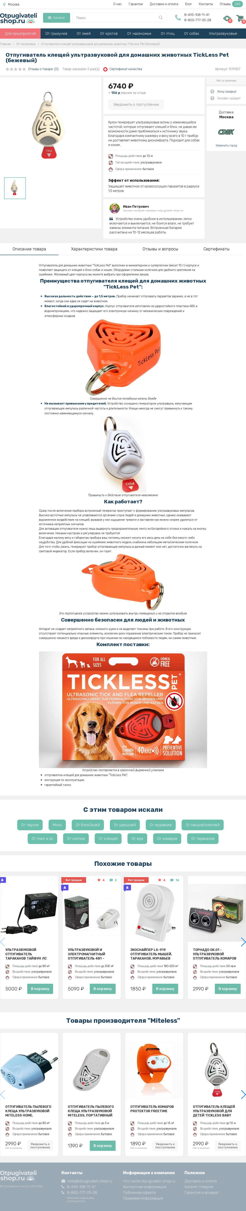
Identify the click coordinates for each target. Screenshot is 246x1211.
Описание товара (29, 249)
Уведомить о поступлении (136, 104)
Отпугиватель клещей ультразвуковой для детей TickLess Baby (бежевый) (214, 1111)
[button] (243, 941)
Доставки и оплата (164, 4)
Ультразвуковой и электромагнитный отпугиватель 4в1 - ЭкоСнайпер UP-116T (86, 954)
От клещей (108, 838)
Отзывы (231, 4)
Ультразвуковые (223, 33)
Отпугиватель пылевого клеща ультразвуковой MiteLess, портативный (91, 1111)
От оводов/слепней (203, 825)
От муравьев (161, 825)
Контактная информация (144, 1187)
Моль (57, 825)
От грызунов (56, 33)
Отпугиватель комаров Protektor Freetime (152, 1109)
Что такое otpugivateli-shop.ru (149, 1181)
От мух (137, 838)
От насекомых (139, 33)
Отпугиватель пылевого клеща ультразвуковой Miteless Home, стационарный (28, 1111)
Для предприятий (20, 33)
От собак (191, 33)
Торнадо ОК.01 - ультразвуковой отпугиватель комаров (214, 954)
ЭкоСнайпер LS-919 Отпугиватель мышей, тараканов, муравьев (151, 954)
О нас (117, 4)
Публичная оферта (139, 1192)
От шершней (125, 825)
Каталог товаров (198, 1187)
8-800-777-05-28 (197, 20)
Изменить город (226, 145)
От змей (84, 33)
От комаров (167, 838)
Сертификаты (216, 249)
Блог (188, 4)
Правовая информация (143, 1198)
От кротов (109, 33)
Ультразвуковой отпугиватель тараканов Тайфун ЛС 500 (26, 954)
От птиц (168, 33)
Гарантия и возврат (201, 1192)
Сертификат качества (122, 69)
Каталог (56, 18)
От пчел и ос (42, 838)
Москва (11, 4)
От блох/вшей (88, 825)
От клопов (76, 838)
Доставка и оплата (200, 1181)
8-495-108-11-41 (196, 15)
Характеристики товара (94, 249)
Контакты (206, 4)
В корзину (40, 989)
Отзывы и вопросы (160, 249)
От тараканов (202, 838)
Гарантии (136, 4)
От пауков (30, 825)
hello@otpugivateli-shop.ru (86, 1181)
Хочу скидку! (226, 92)
